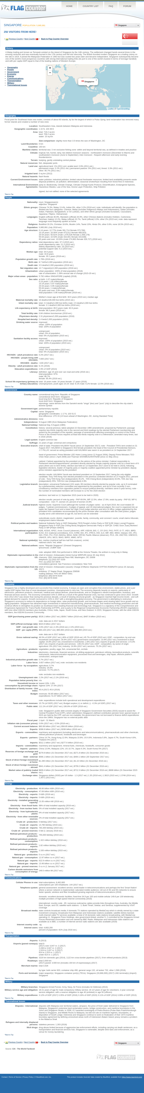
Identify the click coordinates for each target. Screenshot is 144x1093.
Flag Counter (23, 7)
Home (69, 6)
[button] (96, 80)
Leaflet (110, 109)
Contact (4, 1077)
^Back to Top (9, 194)
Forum (127, 6)
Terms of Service (15, 1077)
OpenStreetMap (123, 109)
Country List (91, 6)
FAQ (111, 6)
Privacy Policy (28, 1077)
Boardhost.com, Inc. (43, 1077)
